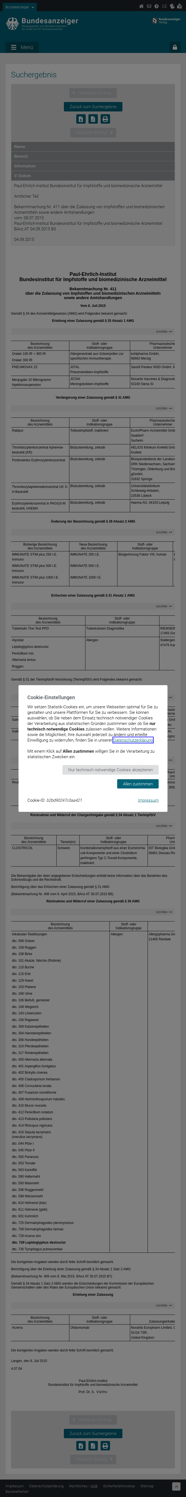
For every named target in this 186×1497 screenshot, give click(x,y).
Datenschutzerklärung (133, 740)
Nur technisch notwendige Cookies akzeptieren (110, 769)
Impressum (148, 800)
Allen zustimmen (138, 783)
